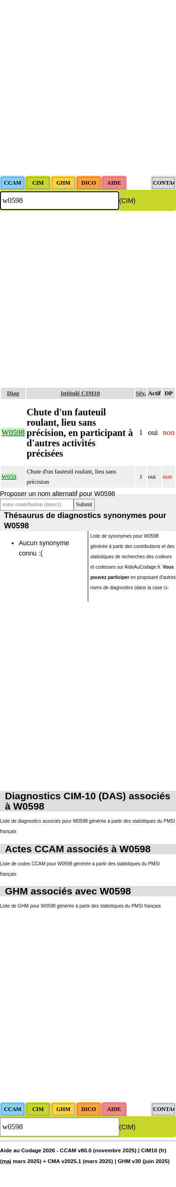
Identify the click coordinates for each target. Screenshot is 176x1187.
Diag (13, 393)
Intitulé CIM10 (80, 393)
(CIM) (127, 200)
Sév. (141, 393)
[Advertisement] (88, 88)
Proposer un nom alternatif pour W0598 (57, 493)
